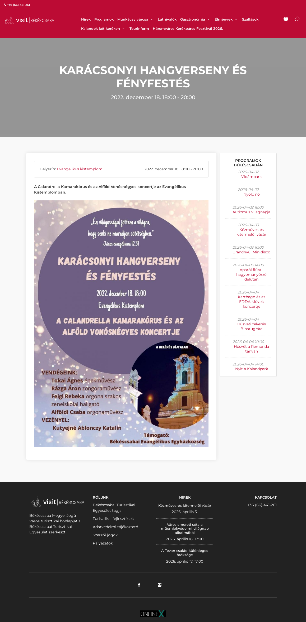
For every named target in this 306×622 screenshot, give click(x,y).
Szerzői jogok (105, 535)
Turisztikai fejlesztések (113, 518)
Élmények (226, 19)
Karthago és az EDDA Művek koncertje (251, 302)
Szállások (250, 19)
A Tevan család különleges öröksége (184, 552)
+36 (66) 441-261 (262, 505)
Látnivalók (167, 19)
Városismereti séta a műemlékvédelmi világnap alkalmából (185, 528)
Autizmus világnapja (251, 212)
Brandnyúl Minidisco (251, 252)
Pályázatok (103, 543)
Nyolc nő (251, 194)
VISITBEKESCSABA (29, 19)
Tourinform (139, 28)
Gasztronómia (195, 19)
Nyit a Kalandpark (251, 369)
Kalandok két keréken (103, 28)
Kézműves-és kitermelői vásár (251, 232)
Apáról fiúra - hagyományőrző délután (251, 274)
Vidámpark (251, 176)
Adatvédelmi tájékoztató (115, 526)
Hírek (86, 19)
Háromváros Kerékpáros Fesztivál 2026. (188, 28)
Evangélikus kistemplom (80, 169)
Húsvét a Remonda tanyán (251, 349)
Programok (104, 19)
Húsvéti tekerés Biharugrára (251, 326)
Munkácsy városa (135, 19)
